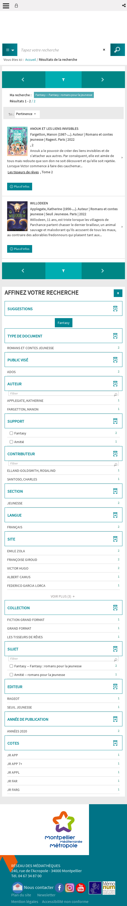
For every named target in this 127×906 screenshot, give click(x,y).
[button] (124, 5)
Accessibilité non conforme (65, 901)
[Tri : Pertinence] (27, 114)
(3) (63, 596)
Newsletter (46, 894)
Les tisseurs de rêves (23, 172)
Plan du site (21, 894)
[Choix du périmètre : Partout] (10, 50)
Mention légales (24, 901)
